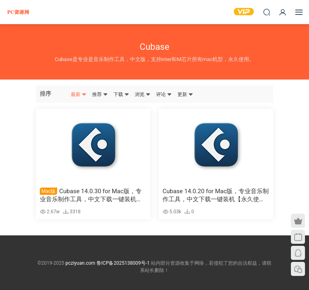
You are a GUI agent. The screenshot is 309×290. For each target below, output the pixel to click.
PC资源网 (18, 12)
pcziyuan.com (80, 263)
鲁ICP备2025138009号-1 (123, 263)
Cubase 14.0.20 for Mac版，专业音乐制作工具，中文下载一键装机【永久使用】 (216, 195)
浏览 (142, 94)
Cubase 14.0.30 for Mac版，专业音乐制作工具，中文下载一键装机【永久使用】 (91, 195)
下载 (121, 94)
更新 (185, 94)
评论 (164, 94)
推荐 (100, 94)
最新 (79, 94)
